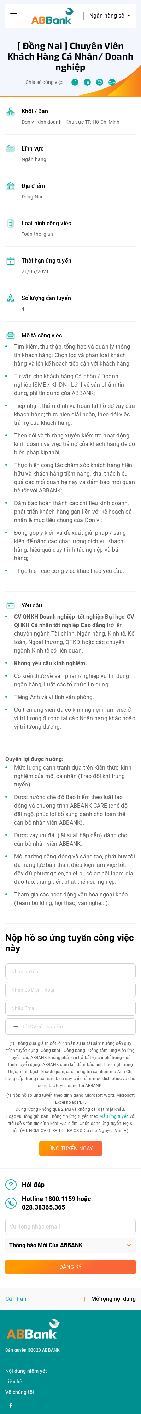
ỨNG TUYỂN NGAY (70, 1148)
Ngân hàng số (107, 15)
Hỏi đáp (25, 1184)
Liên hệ (13, 1381)
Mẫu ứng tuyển (113, 1116)
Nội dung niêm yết (26, 1371)
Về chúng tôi (19, 1392)
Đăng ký (70, 1267)
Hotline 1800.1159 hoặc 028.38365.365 (48, 1203)
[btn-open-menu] (13, 16)
